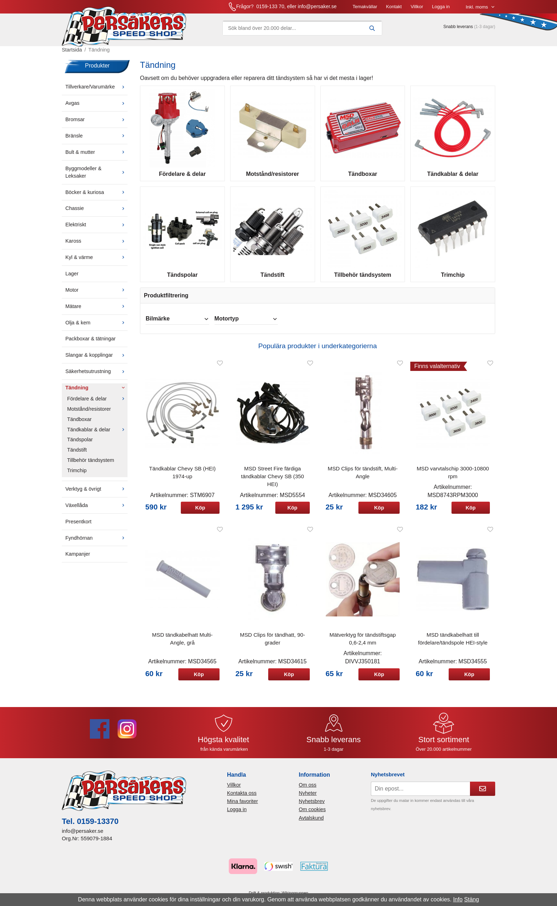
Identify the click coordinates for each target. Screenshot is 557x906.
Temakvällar (292, 8)
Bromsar (96, 124)
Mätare (96, 310)
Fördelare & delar (97, 403)
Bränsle (96, 140)
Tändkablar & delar (97, 434)
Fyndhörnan (96, 542)
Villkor (344, 8)
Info (458, 899)
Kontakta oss (241, 797)
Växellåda (96, 510)
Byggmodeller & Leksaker (96, 176)
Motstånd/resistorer (89, 413)
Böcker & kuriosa (96, 196)
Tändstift (77, 454)
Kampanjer (77, 558)
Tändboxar (79, 423)
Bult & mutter (96, 157)
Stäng (471, 899)
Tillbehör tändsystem (90, 465)
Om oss (308, 789)
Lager (72, 278)
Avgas (96, 107)
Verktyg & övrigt (96, 493)
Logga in (368, 8)
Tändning (96, 392)
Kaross (96, 245)
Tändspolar (80, 444)
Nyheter (308, 797)
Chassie (96, 213)
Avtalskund (311, 822)
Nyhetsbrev (312, 806)
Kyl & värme (96, 262)
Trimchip (77, 475)
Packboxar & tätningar (90, 343)
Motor (96, 294)
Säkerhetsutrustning (96, 376)
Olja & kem (96, 327)
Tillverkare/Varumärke (96, 91)
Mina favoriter (242, 806)
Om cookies (312, 814)
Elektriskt (96, 229)
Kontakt (321, 8)
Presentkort (78, 526)
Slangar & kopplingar (96, 359)
